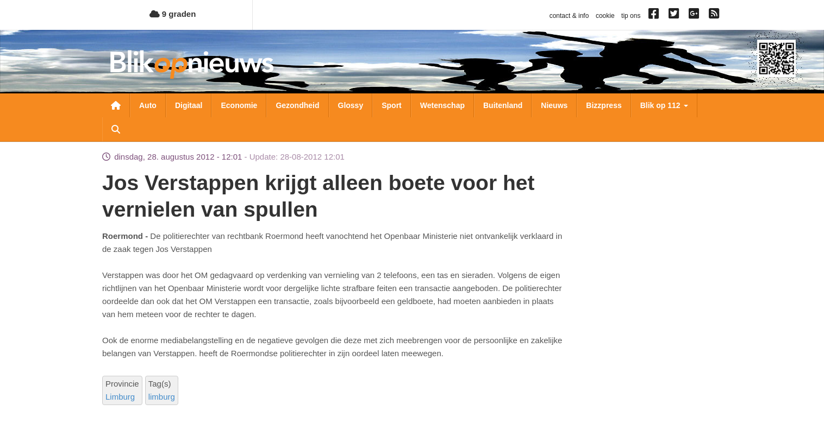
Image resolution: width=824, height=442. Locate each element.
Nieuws (554, 105)
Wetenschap (442, 105)
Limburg (120, 396)
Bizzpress (603, 105)
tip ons (630, 16)
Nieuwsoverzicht (115, 105)
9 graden (172, 13)
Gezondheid (297, 105)
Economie (239, 105)
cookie (605, 16)
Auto (148, 105)
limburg (161, 396)
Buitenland (502, 105)
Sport (392, 105)
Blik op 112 (664, 105)
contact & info (569, 16)
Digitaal (189, 105)
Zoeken (116, 129)
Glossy (351, 105)
